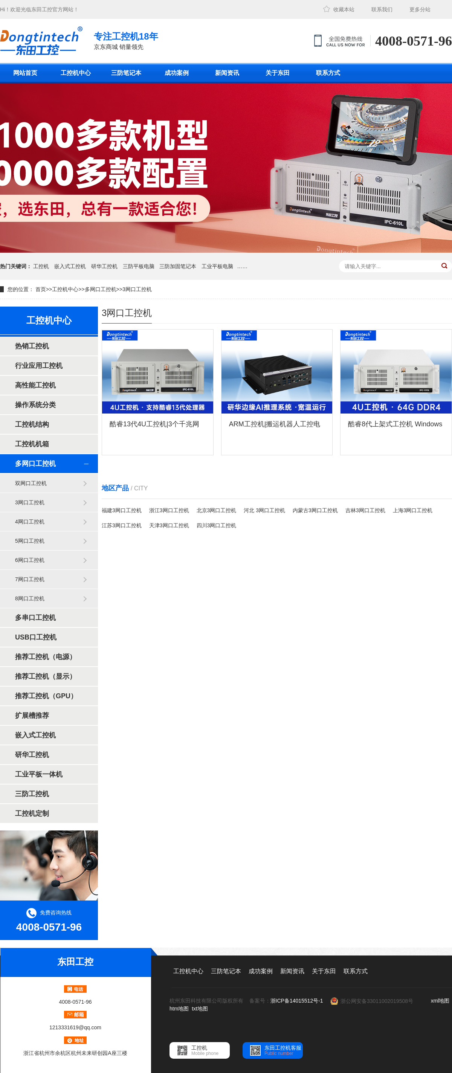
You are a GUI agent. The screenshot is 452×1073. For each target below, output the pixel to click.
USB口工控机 (35, 637)
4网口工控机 (29, 522)
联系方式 (328, 73)
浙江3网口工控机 (169, 510)
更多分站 (420, 9)
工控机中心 (76, 73)
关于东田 (278, 73)
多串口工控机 (35, 617)
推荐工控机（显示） (45, 676)
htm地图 (179, 1009)
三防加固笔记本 (177, 266)
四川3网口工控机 (217, 525)
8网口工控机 (29, 598)
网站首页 (25, 73)
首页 (40, 289)
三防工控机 (32, 794)
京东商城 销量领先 (126, 40)
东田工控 (41, 9)
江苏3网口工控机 (122, 525)
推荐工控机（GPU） (46, 696)
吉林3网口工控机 (365, 510)
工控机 (41, 266)
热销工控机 (32, 346)
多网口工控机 (100, 289)
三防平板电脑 (138, 266)
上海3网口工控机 (413, 510)
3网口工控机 (137, 289)
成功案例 (177, 73)
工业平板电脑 (217, 266)
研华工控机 (104, 266)
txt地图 (200, 1009)
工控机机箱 (32, 444)
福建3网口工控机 (122, 510)
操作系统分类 (35, 405)
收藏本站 (343, 9)
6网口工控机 (29, 560)
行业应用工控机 (39, 365)
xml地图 (440, 1001)
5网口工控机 (29, 541)
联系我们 (381, 9)
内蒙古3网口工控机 (315, 510)
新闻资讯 (227, 73)
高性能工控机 (35, 385)
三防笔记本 (126, 73)
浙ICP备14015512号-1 (296, 1001)
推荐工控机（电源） (45, 657)
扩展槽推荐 (32, 715)
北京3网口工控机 (217, 510)
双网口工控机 (31, 483)
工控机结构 (32, 424)
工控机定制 (32, 813)
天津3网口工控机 (169, 525)
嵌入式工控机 (70, 266)
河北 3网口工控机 (264, 510)
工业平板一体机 (39, 774)
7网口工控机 (29, 579)
